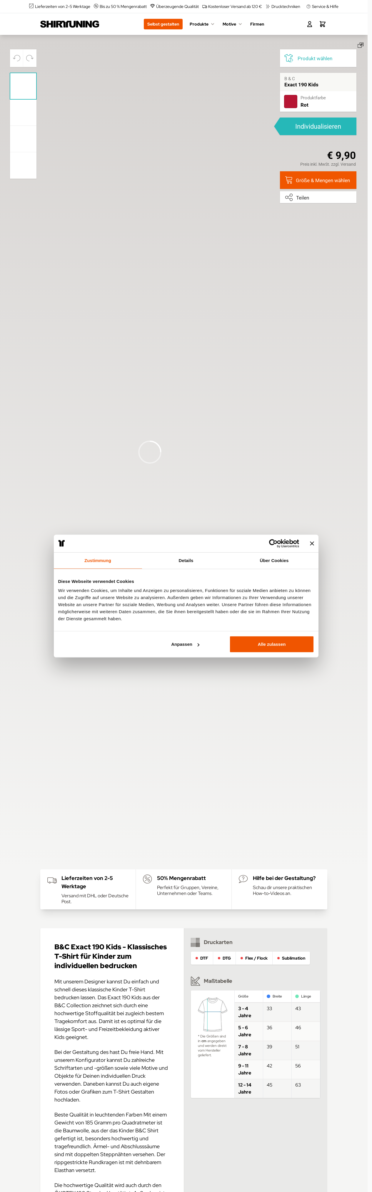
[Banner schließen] (312, 543)
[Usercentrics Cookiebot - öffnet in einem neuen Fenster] (273, 543)
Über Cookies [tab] (274, 560)
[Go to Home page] (69, 24)
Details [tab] (186, 560)
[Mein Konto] (310, 24)
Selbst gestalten (163, 24)
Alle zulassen (272, 644)
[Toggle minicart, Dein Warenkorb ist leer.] (322, 24)
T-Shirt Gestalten (133, 1091)
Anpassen (185, 644)
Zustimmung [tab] (97, 560)
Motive (233, 24)
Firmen (257, 24)
